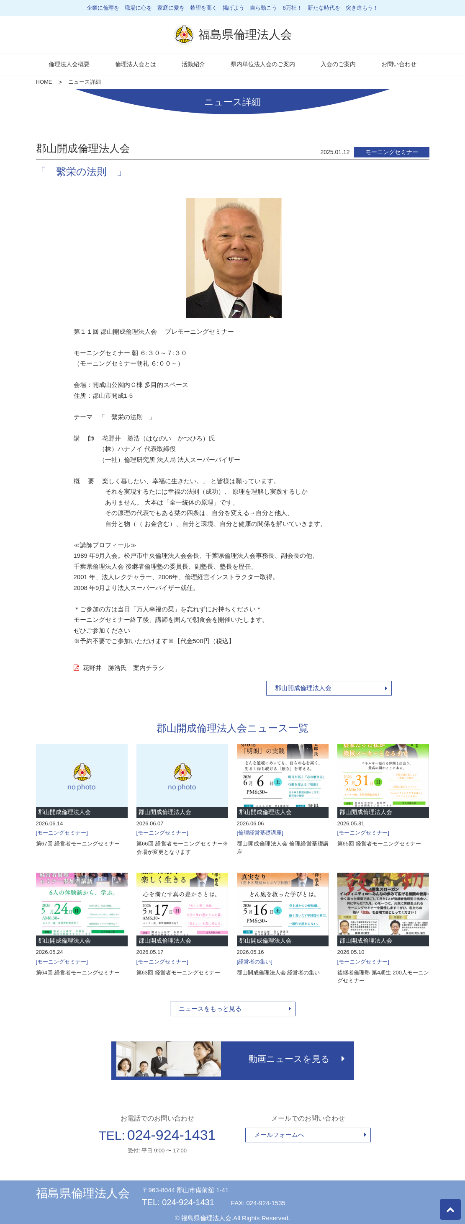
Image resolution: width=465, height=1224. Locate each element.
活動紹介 (193, 64)
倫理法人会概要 (69, 64)
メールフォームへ (279, 1131)
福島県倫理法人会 (83, 1189)
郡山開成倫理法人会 (303, 687)
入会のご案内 (338, 64)
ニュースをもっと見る (210, 1008)
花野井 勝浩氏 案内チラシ (119, 667)
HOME (44, 82)
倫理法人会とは (135, 64)
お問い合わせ (398, 64)
